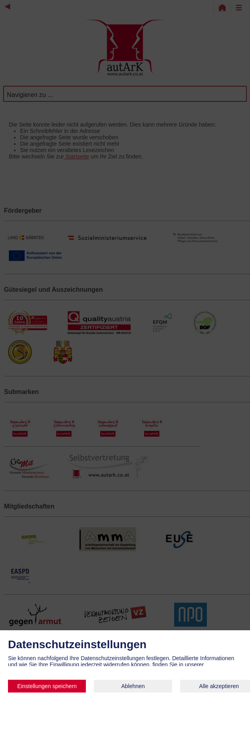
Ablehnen (133, 686)
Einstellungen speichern (47, 686)
